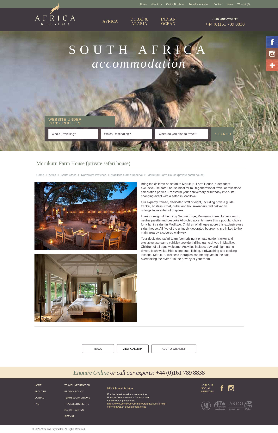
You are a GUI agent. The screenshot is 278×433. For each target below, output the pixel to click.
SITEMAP (70, 416)
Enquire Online (91, 372)
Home (143, 4)
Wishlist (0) (243, 4)
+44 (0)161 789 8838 (180, 372)
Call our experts (225, 22)
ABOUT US (40, 391)
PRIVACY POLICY (74, 391)
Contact (217, 4)
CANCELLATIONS (74, 410)
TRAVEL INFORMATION (77, 385)
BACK (98, 348)
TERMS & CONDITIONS (77, 397)
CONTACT (40, 397)
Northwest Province (93, 174)
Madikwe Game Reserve (127, 174)
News (230, 4)
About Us (156, 4)
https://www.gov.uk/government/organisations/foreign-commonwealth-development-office (137, 405)
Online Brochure (175, 4)
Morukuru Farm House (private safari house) (176, 174)
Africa (52, 174)
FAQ (37, 404)
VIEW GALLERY (132, 348)
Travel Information (199, 4)
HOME (38, 385)
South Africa (69, 174)
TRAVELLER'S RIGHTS (77, 404)
